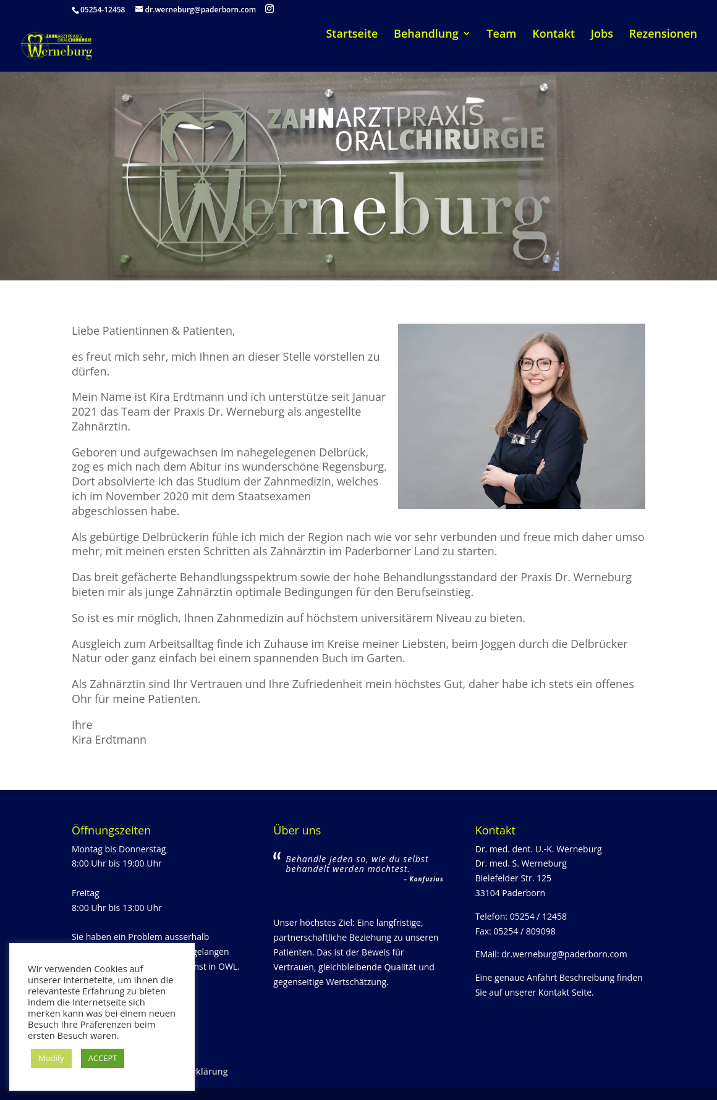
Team (501, 35)
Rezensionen (663, 35)
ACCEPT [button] (102, 1058)
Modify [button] (51, 1058)
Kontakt (553, 35)
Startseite (352, 35)
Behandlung (426, 35)
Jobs (602, 35)
